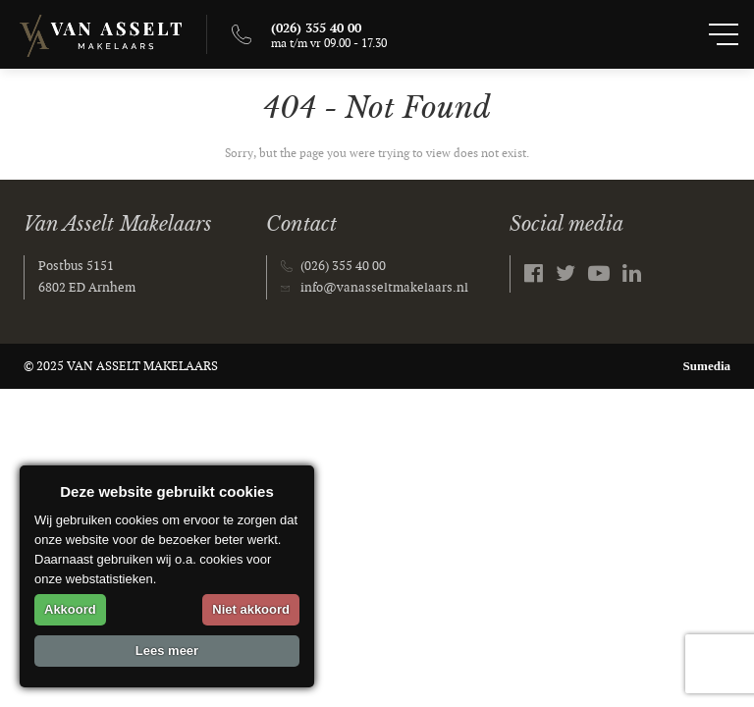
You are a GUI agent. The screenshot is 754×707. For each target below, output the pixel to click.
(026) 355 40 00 (343, 266)
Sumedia (706, 365)
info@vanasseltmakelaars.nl (384, 288)
